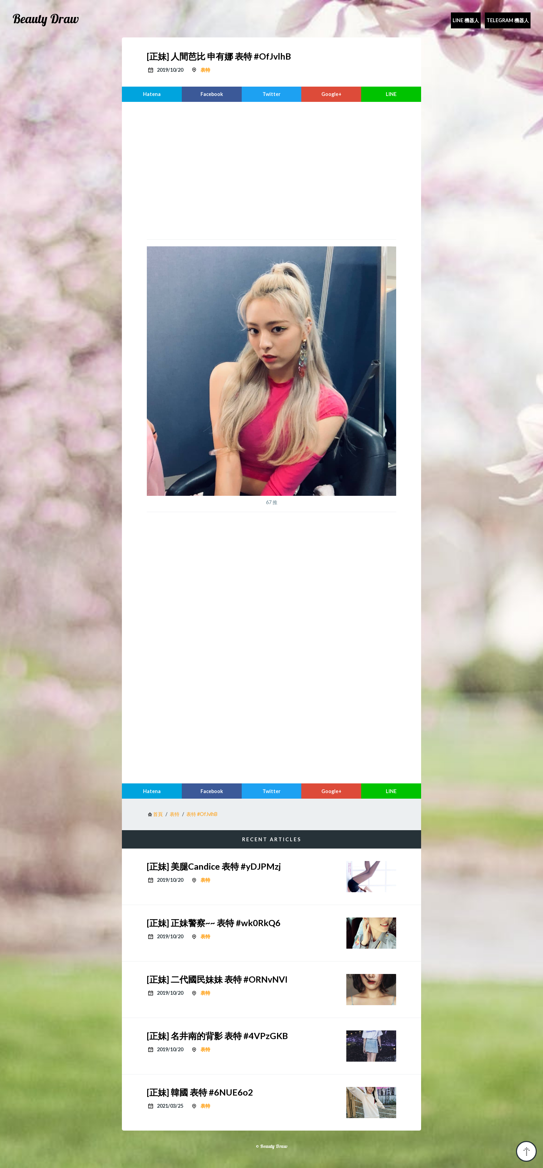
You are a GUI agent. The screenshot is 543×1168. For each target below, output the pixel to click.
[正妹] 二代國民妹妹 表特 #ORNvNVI (217, 979)
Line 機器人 (466, 20)
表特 (205, 70)
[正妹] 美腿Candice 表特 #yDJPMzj (214, 866)
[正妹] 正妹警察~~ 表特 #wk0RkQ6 (214, 922)
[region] (271, 169)
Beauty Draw (45, 18)
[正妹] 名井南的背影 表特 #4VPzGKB (217, 1035)
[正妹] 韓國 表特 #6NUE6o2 (200, 1092)
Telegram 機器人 (508, 20)
